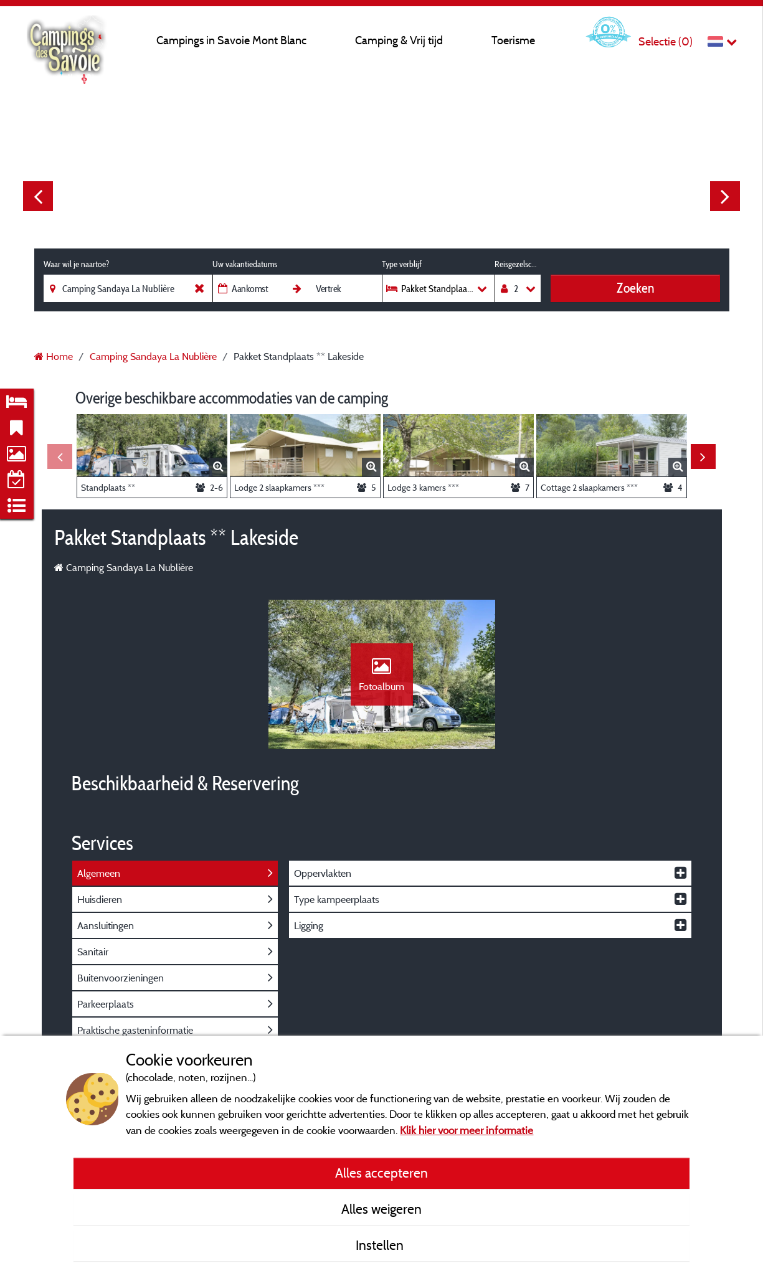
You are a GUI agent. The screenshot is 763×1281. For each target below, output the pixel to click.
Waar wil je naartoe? (76, 264)
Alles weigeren (381, 1209)
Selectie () (665, 41)
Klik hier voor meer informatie (466, 1130)
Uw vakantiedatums (244, 264)
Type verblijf (402, 264)
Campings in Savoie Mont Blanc (231, 40)
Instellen (381, 1245)
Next (725, 196)
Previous (38, 196)
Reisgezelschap (518, 264)
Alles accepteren (381, 1173)
